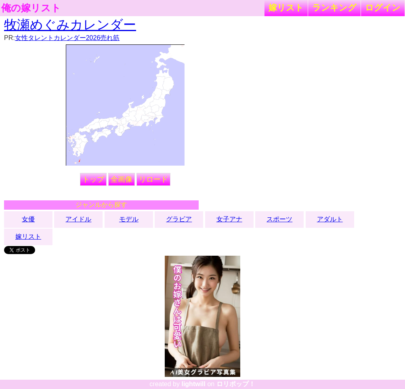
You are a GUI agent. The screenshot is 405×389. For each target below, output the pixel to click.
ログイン (383, 7)
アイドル (78, 219)
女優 (28, 219)
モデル (128, 219)
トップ (93, 179)
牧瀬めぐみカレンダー (70, 24)
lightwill (193, 384)
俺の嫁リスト (31, 8)
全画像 (121, 179)
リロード (153, 179)
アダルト (330, 219)
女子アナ (229, 219)
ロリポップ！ (235, 384)
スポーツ (279, 219)
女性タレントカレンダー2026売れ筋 (67, 37)
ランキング (334, 7)
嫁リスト (286, 7)
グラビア (179, 219)
